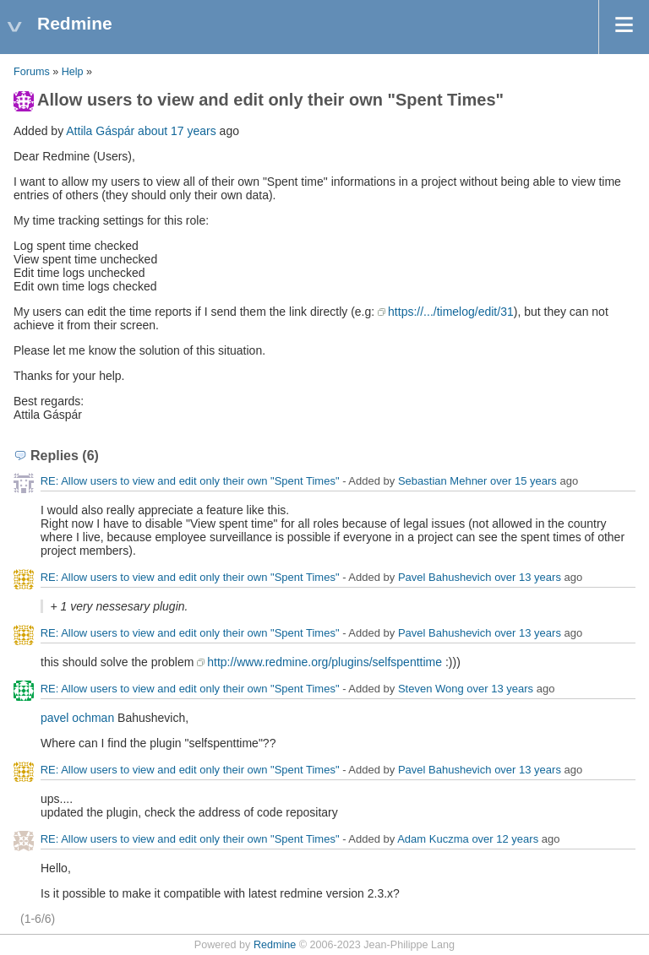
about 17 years (177, 131)
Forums (32, 72)
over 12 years (505, 839)
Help (73, 72)
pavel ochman (77, 717)
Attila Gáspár (100, 131)
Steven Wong (431, 688)
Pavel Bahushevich (445, 577)
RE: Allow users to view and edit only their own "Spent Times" (190, 481)
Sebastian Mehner (443, 481)
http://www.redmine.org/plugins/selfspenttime (324, 662)
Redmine (275, 945)
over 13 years (527, 577)
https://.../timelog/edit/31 (451, 311)
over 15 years (523, 481)
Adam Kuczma (433, 839)
